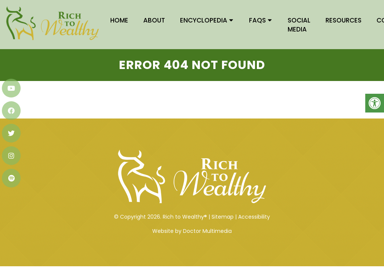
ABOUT (154, 20)
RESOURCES (344, 20)
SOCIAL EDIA (299, 25)
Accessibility (254, 203)
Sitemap (223, 203)
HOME (119, 20)
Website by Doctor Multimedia (192, 217)
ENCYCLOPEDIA (203, 20)
